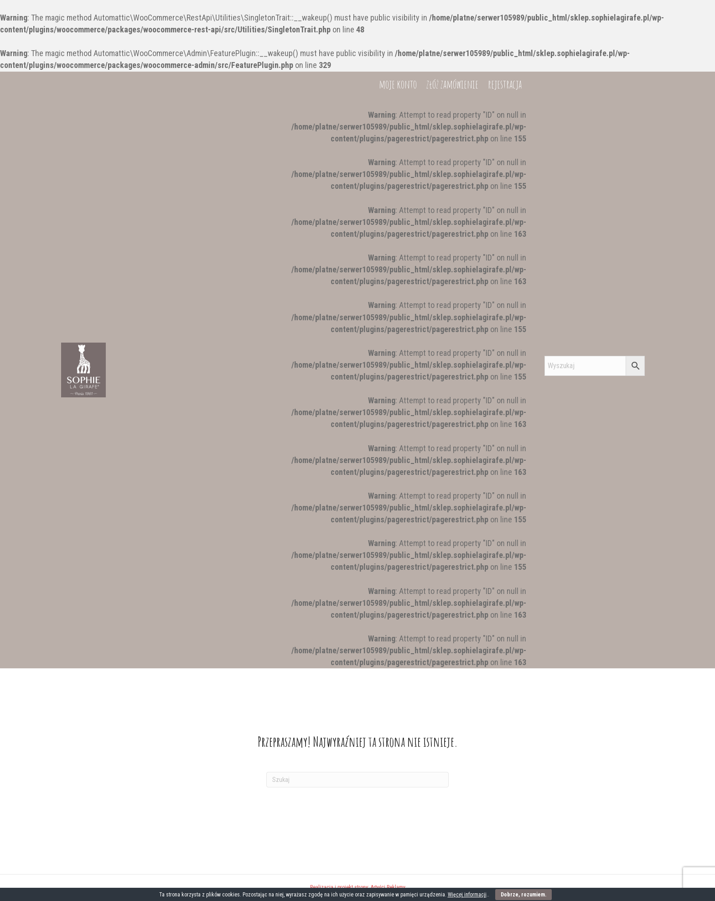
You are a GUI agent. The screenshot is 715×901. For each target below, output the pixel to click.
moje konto (398, 655)
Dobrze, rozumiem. (523, 894)
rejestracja (505, 655)
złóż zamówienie (452, 655)
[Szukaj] (357, 779)
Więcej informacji (467, 894)
